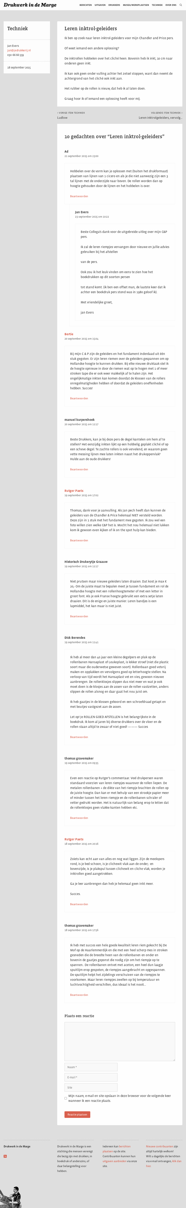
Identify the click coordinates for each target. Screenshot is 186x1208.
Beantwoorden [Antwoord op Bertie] (79, 398)
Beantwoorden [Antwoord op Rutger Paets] (79, 540)
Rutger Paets (73, 491)
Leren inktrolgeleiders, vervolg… (160, 115)
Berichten (86, 5)
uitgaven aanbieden (114, 1161)
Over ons (171, 5)
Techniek (157, 5)
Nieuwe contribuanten (159, 1146)
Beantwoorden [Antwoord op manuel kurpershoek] (79, 469)
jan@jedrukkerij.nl (19, 50)
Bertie (68, 334)
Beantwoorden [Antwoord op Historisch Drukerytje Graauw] (79, 616)
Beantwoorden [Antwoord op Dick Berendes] (79, 737)
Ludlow (71, 115)
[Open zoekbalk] (179, 5)
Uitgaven (100, 5)
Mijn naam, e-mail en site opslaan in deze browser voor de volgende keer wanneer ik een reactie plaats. (119, 1098)
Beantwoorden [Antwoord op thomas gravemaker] (79, 817)
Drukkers (114, 5)
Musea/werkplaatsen (136, 5)
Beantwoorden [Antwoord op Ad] (79, 196)
